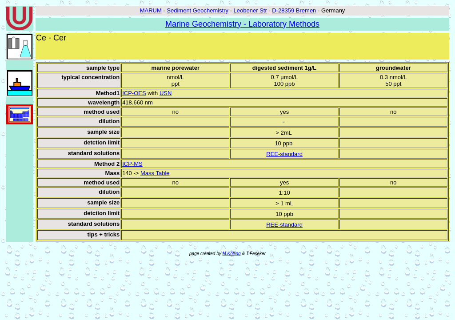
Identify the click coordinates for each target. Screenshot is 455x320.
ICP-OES (134, 93)
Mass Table (155, 173)
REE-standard (284, 154)
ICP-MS (132, 163)
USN (166, 93)
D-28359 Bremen (294, 10)
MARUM (151, 10)
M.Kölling (232, 253)
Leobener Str (250, 10)
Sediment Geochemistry (197, 10)
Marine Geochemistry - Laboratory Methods (242, 24)
